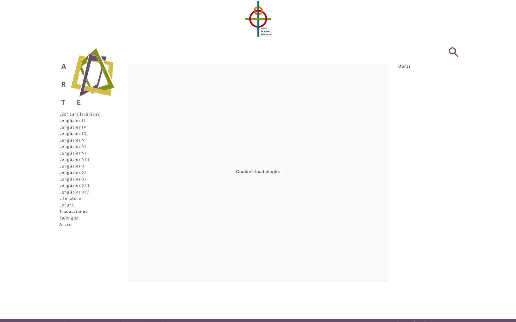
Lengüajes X (72, 166)
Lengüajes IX (72, 134)
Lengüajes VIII (74, 160)
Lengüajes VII (73, 154)
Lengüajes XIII (74, 186)
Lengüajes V (72, 141)
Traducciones (73, 212)
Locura (66, 205)
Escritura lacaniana (79, 115)
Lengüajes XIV (74, 192)
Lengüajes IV (72, 128)
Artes (65, 225)
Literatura (70, 199)
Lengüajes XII (73, 179)
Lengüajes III (73, 121)
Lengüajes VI (72, 147)
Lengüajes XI (72, 173)
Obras (404, 67)
